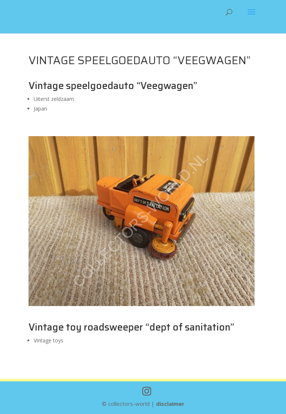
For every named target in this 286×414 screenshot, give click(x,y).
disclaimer (170, 403)
